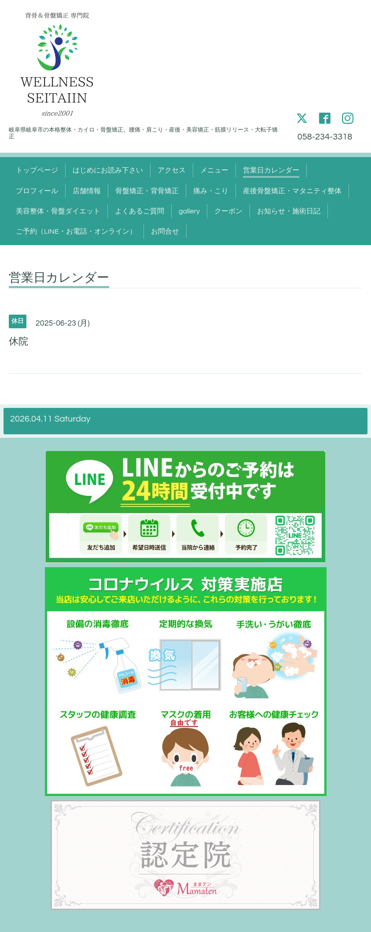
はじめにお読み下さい (108, 170)
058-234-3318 (325, 136)
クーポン (228, 211)
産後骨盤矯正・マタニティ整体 (292, 190)
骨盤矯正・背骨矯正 (147, 190)
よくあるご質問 (139, 211)
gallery (189, 211)
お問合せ (165, 231)
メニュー (214, 170)
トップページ (37, 170)
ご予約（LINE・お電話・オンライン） (76, 231)
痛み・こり (210, 190)
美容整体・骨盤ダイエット (58, 211)
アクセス (172, 170)
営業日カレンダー (271, 170)
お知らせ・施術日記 (288, 211)
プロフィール (37, 190)
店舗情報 (87, 190)
